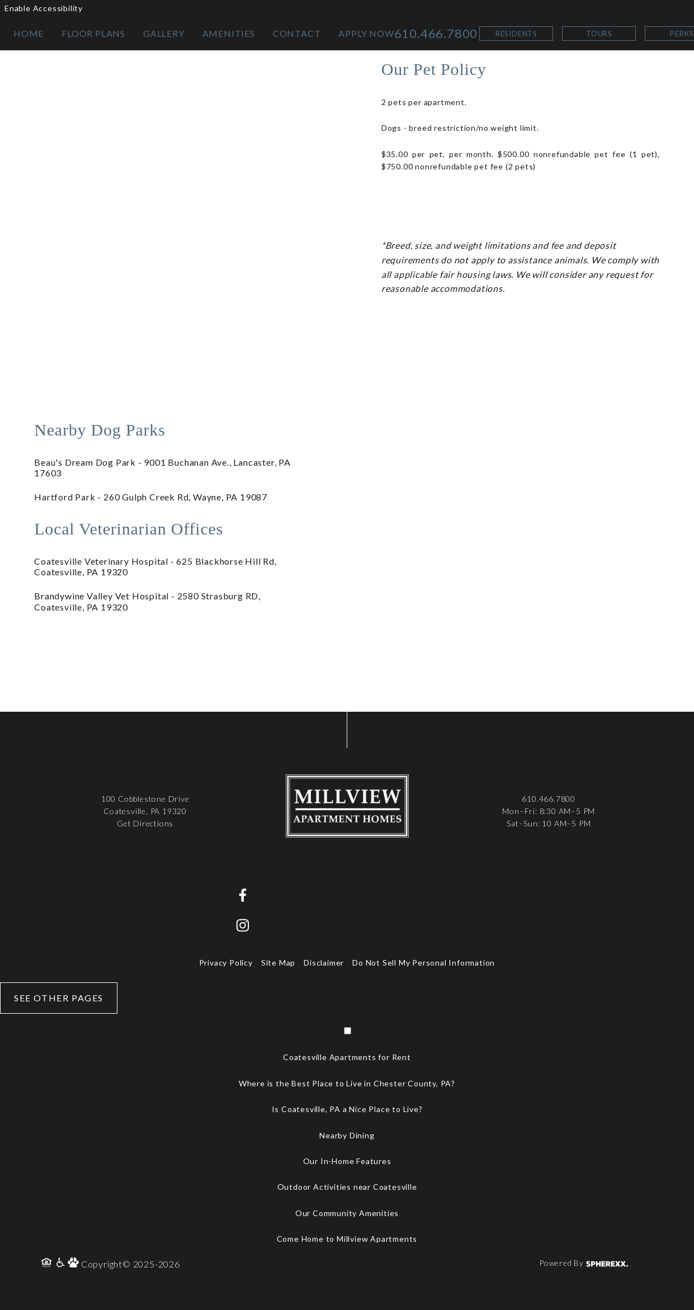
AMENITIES (228, 33)
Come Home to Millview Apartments (347, 1238)
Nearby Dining (346, 1135)
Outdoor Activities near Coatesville (347, 1186)
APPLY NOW (366, 33)
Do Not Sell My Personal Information (423, 962)
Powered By (583, 1263)
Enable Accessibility (43, 8)
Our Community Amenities (347, 1213)
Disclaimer (324, 962)
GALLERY (164, 33)
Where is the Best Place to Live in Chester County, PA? (347, 1083)
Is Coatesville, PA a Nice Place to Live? (347, 1109)
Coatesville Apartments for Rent (347, 1057)
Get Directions (145, 823)
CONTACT (297, 33)
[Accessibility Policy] (61, 1264)
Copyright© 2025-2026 (130, 1264)
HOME (28, 33)
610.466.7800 (436, 33)
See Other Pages (58, 997)
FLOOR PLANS (93, 33)
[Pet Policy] (74, 1264)
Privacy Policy (226, 962)
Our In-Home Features (347, 1161)
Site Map (278, 962)
